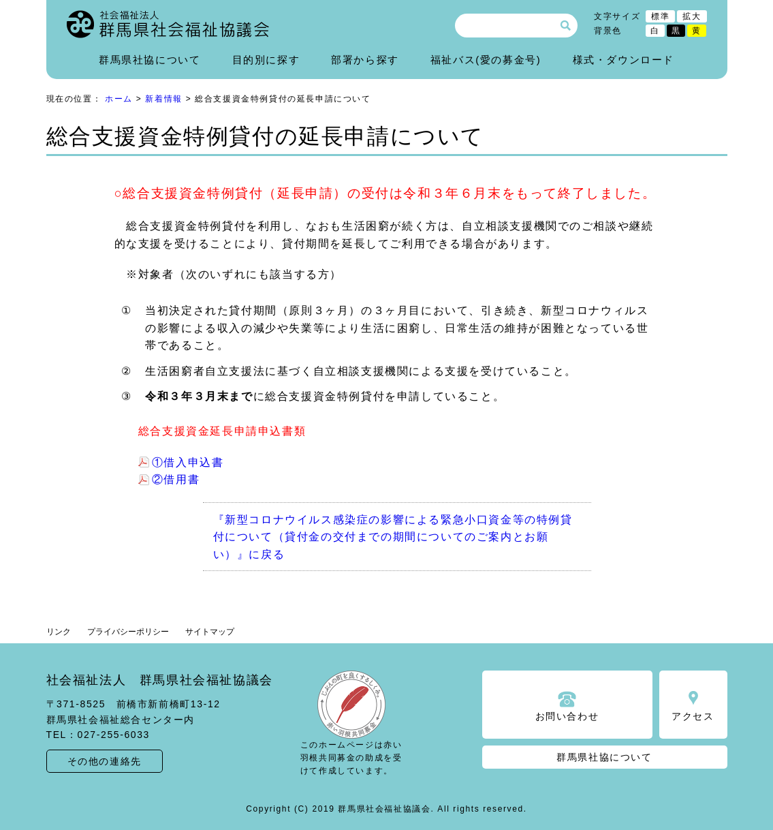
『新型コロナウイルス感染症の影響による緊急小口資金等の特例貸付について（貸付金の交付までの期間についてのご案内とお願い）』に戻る (393, 537)
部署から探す (365, 59)
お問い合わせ (567, 716)
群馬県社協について (149, 59)
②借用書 (176, 479)
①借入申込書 (188, 462)
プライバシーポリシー (128, 631)
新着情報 (163, 99)
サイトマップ (209, 631)
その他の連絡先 (104, 761)
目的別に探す (266, 59)
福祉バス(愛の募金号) (485, 59)
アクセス (693, 716)
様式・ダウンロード (623, 59)
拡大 (691, 16)
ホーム (119, 99)
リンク (58, 631)
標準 (660, 16)
